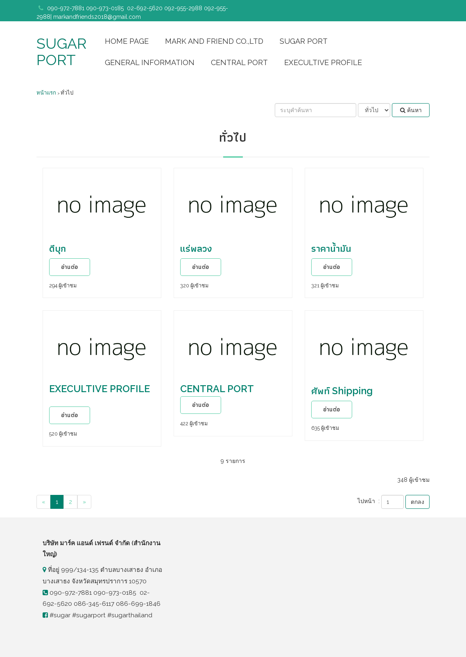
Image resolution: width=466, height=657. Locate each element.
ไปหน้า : (368, 501)
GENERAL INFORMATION (150, 62)
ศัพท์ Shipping (342, 390)
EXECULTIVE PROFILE (323, 62)
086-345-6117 (94, 603)
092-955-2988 (183, 8)
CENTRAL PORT (239, 62)
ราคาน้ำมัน (331, 248)
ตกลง (417, 502)
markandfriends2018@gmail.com (97, 17)
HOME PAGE (127, 41)
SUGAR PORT (61, 51)
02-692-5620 (144, 8)
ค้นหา (411, 110)
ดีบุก (57, 248)
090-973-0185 (105, 8)
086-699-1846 (138, 603)
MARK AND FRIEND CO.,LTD (214, 41)
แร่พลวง (196, 248)
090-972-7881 (66, 8)
